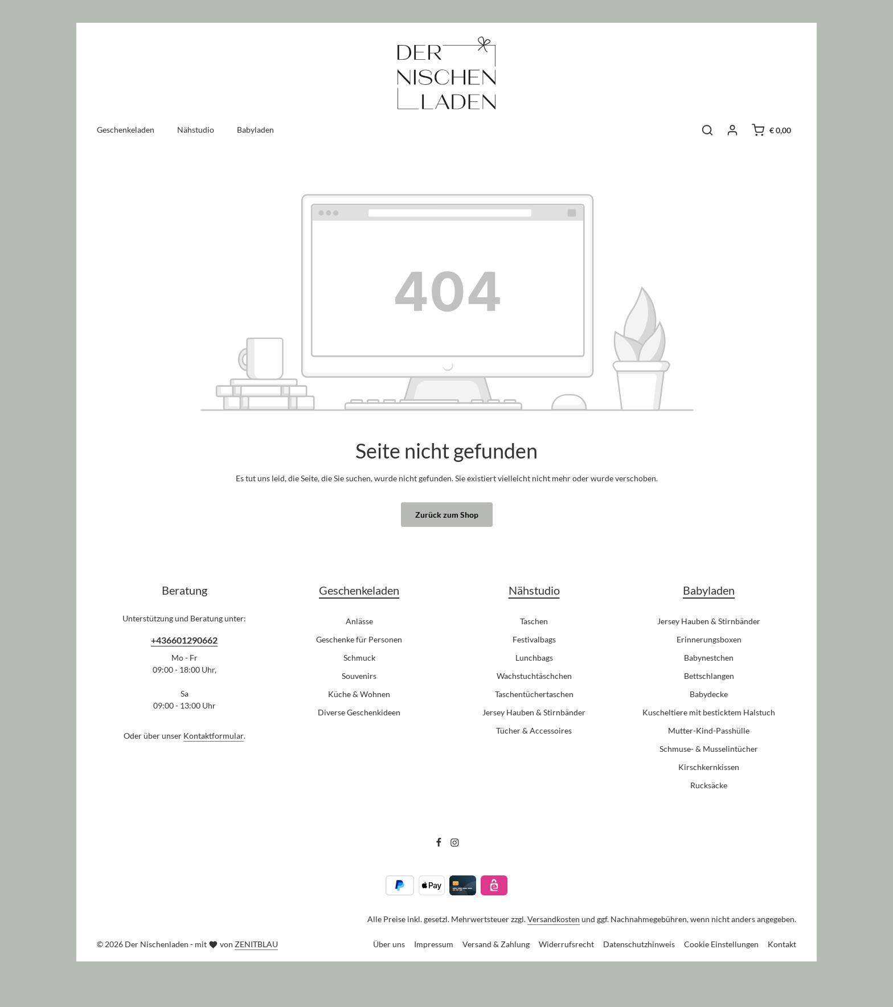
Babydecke (709, 694)
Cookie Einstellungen (721, 944)
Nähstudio (534, 590)
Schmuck (359, 657)
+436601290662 (184, 640)
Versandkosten (553, 919)
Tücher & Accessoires (534, 730)
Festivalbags (534, 639)
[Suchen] (707, 129)
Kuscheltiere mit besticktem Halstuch (708, 712)
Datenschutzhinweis (639, 944)
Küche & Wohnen (359, 694)
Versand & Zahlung (496, 944)
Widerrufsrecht (566, 944)
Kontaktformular (213, 735)
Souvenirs (359, 676)
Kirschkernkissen (708, 767)
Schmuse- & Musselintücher (708, 749)
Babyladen (709, 590)
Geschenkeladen (359, 590)
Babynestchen (709, 657)
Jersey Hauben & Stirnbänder (533, 712)
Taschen (534, 621)
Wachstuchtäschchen (534, 676)
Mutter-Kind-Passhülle (708, 730)
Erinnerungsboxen (709, 639)
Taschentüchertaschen (534, 694)
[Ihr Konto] (732, 129)
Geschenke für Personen (359, 639)
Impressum (433, 944)
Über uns (389, 944)
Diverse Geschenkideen (359, 712)
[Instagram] (455, 844)
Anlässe (359, 621)
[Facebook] (439, 844)
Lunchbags (534, 657)
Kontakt (782, 944)
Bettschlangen (709, 676)
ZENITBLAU (256, 944)
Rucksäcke (708, 785)
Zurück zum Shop (446, 514)
